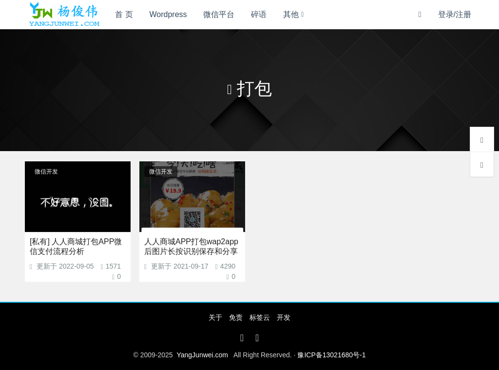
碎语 (259, 14)
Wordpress (168, 14)
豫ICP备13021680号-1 (331, 355)
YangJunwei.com (202, 355)
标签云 (260, 317)
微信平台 (218, 14)
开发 (283, 317)
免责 (236, 317)
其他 (291, 14)
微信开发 (46, 171)
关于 (215, 317)
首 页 (124, 14)
